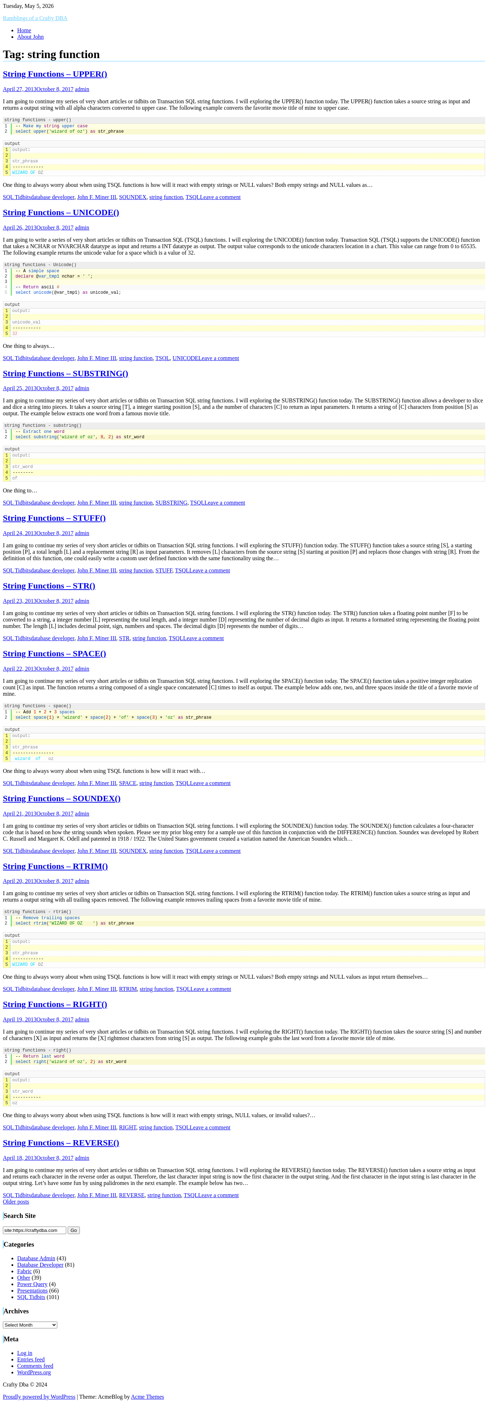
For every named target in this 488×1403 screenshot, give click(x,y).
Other (23, 1278)
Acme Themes (147, 1397)
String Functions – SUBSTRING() (65, 373)
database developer (52, 197)
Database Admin (36, 1258)
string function (166, 197)
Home (24, 30)
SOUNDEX (132, 197)
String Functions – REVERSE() (61, 1142)
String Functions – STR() (49, 585)
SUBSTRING (171, 503)
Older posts (16, 1202)
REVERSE (132, 1195)
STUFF (163, 570)
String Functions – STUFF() (54, 518)
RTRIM (128, 989)
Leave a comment (220, 197)
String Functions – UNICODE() (61, 212)
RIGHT (127, 1127)
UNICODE (185, 358)
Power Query (32, 1284)
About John (30, 37)
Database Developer (40, 1265)
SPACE (127, 783)
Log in (24, 1353)
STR (124, 638)
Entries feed (31, 1359)
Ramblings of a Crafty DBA (35, 18)
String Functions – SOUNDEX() (62, 798)
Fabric (24, 1271)
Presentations (32, 1291)
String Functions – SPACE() (54, 653)
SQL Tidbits (17, 197)
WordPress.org (34, 1372)
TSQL (193, 197)
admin (82, 89)
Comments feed (35, 1366)
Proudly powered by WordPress (39, 1397)
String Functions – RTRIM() (55, 866)
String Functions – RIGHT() (55, 1004)
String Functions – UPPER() (55, 74)
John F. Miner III (96, 197)
